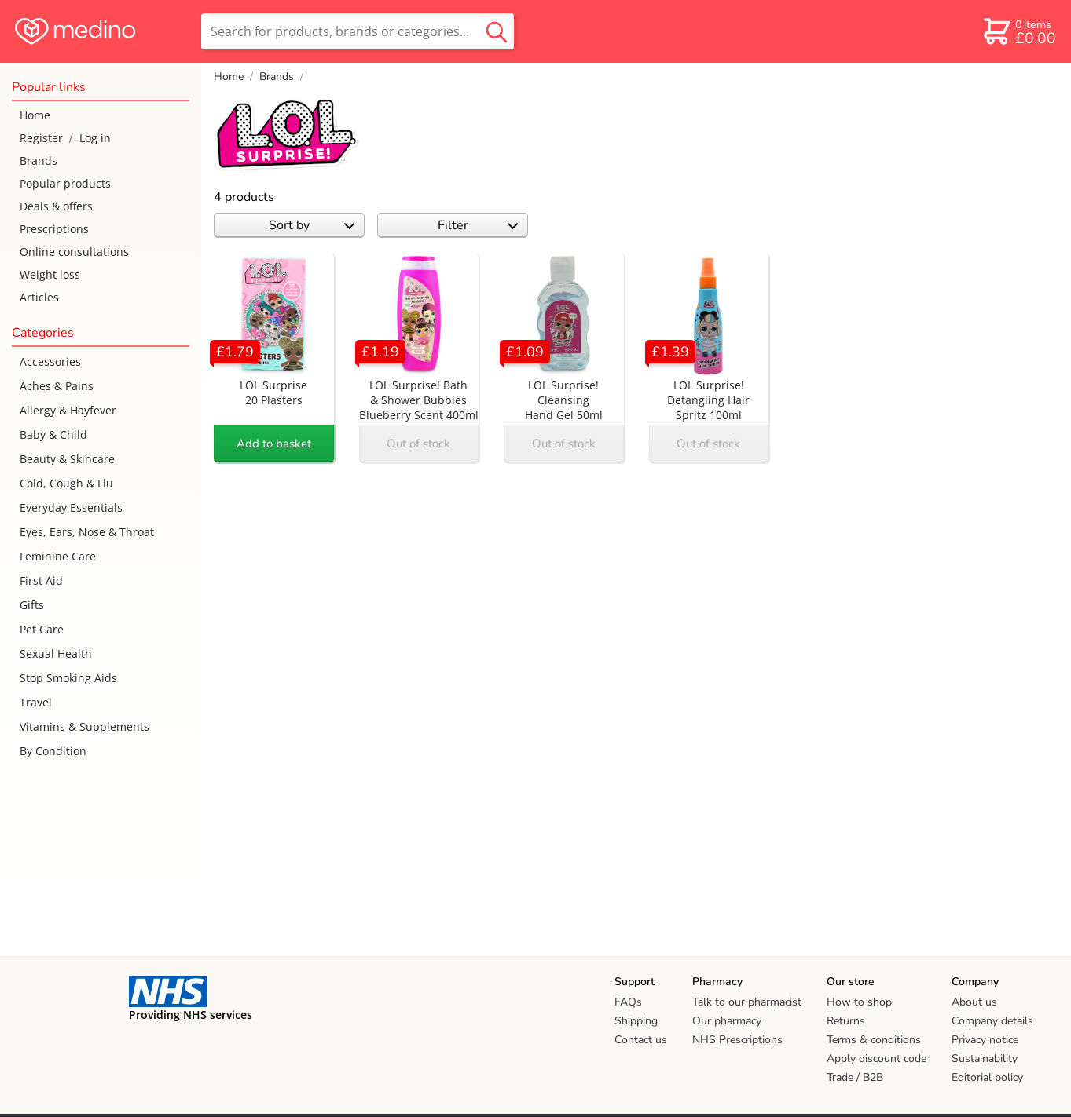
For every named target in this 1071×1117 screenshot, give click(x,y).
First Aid (41, 580)
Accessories (50, 361)
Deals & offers (56, 206)
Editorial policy (987, 1077)
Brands (38, 160)
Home (35, 115)
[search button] (496, 31)
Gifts (32, 604)
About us (974, 1002)
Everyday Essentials (71, 507)
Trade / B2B (855, 1077)
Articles (39, 297)
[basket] (1018, 31)
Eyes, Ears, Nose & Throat (87, 531)
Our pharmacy (726, 1020)
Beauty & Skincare (67, 458)
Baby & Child (53, 434)
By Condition (53, 750)
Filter (478, 225)
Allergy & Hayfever (68, 410)
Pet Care (42, 629)
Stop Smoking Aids (68, 677)
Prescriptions (54, 228)
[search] (357, 31)
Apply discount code (876, 1058)
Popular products (65, 183)
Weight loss (50, 274)
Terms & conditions (874, 1039)
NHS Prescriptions (737, 1039)
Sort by (311, 225)
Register (41, 137)
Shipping (636, 1020)
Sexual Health (56, 653)
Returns (846, 1020)
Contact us (640, 1039)
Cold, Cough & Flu (66, 483)
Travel (36, 702)
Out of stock (418, 443)
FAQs (628, 1002)
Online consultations (74, 251)
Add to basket (274, 443)
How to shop (859, 1002)
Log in (95, 137)
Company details (992, 1020)
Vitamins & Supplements (84, 726)
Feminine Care (58, 556)
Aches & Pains (57, 385)
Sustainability (985, 1058)
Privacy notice (985, 1039)
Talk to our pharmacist (746, 1002)
